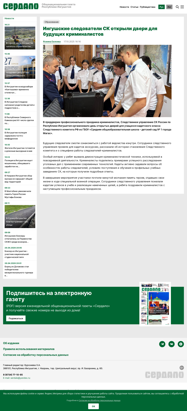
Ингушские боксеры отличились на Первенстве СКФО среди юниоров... (18, 239)
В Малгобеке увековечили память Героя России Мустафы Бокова (18, 194)
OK (93, 406)
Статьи (134, 7)
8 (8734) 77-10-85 (13, 374)
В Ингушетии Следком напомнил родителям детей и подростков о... (19, 105)
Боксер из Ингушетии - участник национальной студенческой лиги (17, 254)
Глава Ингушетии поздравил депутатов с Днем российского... (17, 72)
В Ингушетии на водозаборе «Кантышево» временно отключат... (19, 89)
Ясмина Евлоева (52, 41)
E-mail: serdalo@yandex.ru (16, 378)
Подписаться (16, 318)
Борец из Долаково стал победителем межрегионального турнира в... (19, 271)
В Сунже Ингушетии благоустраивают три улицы (17, 221)
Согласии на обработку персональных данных (99, 400)
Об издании (11, 343)
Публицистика (147, 7)
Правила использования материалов (28, 349)
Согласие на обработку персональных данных (36, 354)
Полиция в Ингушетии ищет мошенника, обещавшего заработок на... (19, 163)
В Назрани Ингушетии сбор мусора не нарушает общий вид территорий (18, 178)
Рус (161, 7)
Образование (52, 22)
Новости (124, 7)
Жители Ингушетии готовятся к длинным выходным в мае (20, 149)
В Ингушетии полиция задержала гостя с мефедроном (16, 135)
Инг (169, 7)
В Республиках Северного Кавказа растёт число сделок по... (19, 120)
